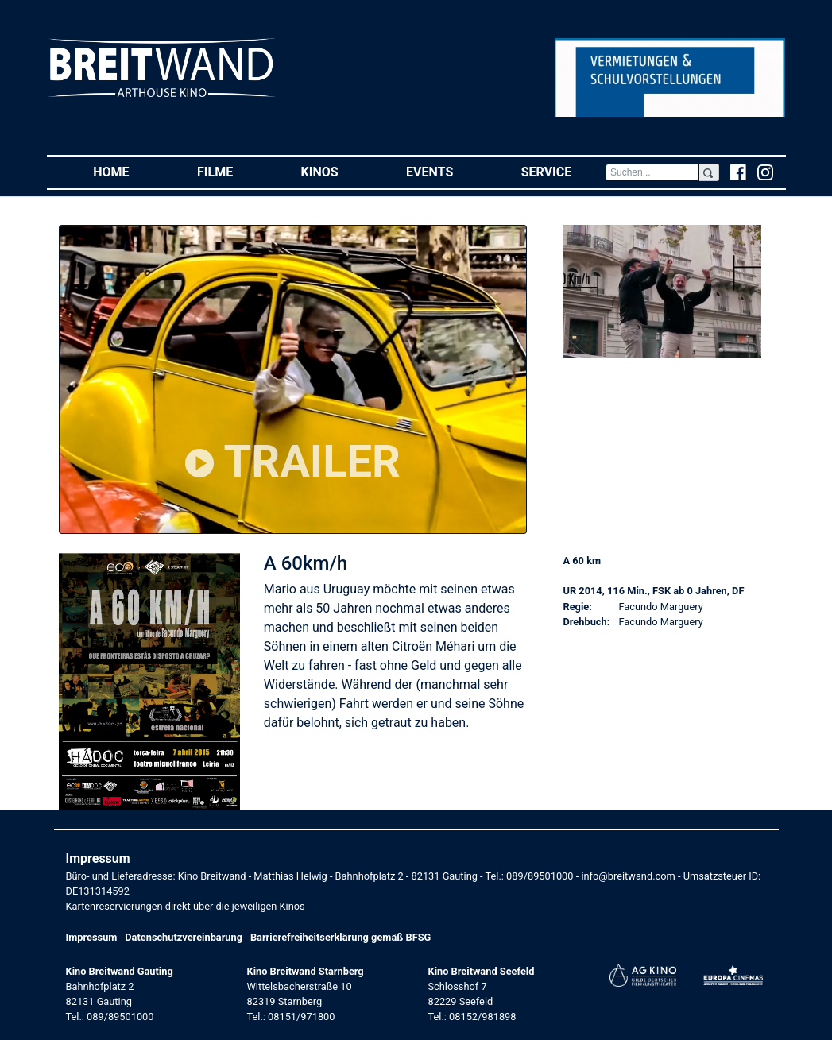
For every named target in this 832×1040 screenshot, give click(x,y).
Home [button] (128, 171)
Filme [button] (232, 171)
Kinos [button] (337, 171)
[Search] (652, 172)
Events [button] (446, 171)
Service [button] (563, 171)
